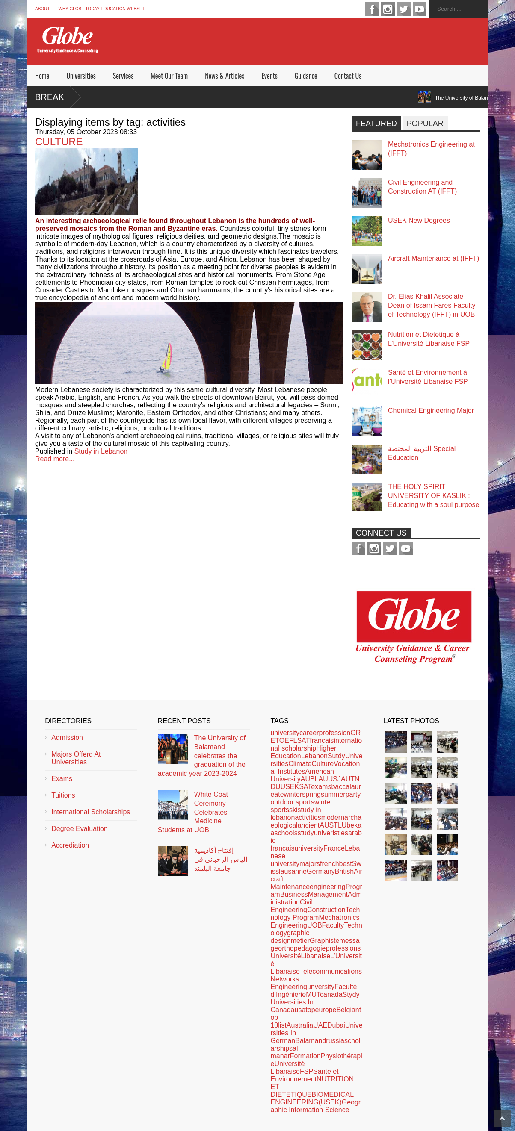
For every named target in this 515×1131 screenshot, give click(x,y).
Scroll (502, 1118)
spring (311, 794)
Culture (322, 763)
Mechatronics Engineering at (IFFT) (431, 149)
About (42, 8)
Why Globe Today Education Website (102, 8)
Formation (305, 1056)
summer (333, 794)
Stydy (351, 994)
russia (335, 1040)
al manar (284, 1052)
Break (49, 97)
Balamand (310, 1040)
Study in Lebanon (101, 451)
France (334, 848)
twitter (404, 9)
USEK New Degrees (419, 220)
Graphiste (324, 940)
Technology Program (315, 913)
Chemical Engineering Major (431, 410)
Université (285, 956)
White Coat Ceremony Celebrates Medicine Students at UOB (193, 812)
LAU (321, 779)
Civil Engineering (291, 905)
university (284, 732)
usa (300, 1009)
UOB (314, 925)
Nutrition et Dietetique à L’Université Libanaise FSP (429, 339)
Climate (299, 763)
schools (285, 832)
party (353, 794)
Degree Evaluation (79, 828)
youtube (419, 9)
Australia (300, 1025)
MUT (313, 994)
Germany (321, 871)
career (309, 732)
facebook (372, 9)
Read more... (54, 458)
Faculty (333, 925)
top (310, 1009)
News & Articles (224, 76)
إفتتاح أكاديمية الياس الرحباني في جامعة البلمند (220, 859)
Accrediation (70, 845)
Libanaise (316, 956)
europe (326, 1009)
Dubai (336, 1025)
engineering (328, 886)
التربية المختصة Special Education (422, 453)
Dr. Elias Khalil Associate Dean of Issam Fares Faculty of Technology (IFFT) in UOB (432, 305)
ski (293, 809)
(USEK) (329, 1102)
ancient (309, 825)
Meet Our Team (169, 76)
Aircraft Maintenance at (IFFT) (433, 258)
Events (269, 76)
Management (328, 894)
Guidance (306, 76)
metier (300, 940)
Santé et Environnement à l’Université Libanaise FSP (428, 377)
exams (321, 786)
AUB (308, 779)
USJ (334, 779)
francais (322, 740)
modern (332, 817)
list (282, 1025)
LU (342, 825)
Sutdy (336, 756)
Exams (61, 778)
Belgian (347, 1009)
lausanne (293, 871)
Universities (80, 76)
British (344, 871)
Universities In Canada (291, 1005)
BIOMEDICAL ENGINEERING (311, 1098)
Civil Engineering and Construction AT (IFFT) (422, 187)
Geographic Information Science (315, 1106)
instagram (388, 9)
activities (308, 817)
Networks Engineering (288, 982)
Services (123, 76)
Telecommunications (331, 971)
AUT (348, 779)
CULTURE (59, 141)
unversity (320, 986)
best (345, 863)
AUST (329, 825)
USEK (290, 786)
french (329, 863)
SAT (305, 786)
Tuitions (63, 795)
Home (42, 76)
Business (294, 894)
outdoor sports (292, 802)
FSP (306, 1071)
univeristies (331, 832)
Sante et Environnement (304, 1075)
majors (309, 863)
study (306, 832)
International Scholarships (90, 812)
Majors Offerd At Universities (76, 758)
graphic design (289, 936)
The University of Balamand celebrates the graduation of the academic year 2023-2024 (202, 755)
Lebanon (314, 756)
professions (343, 948)
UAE (320, 1025)
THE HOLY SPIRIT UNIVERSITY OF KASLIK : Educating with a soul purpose (433, 495)
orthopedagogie (302, 948)
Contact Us (347, 76)
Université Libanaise (287, 1067)
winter (293, 794)
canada (331, 994)
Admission (67, 737)
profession (334, 732)
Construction (326, 909)
